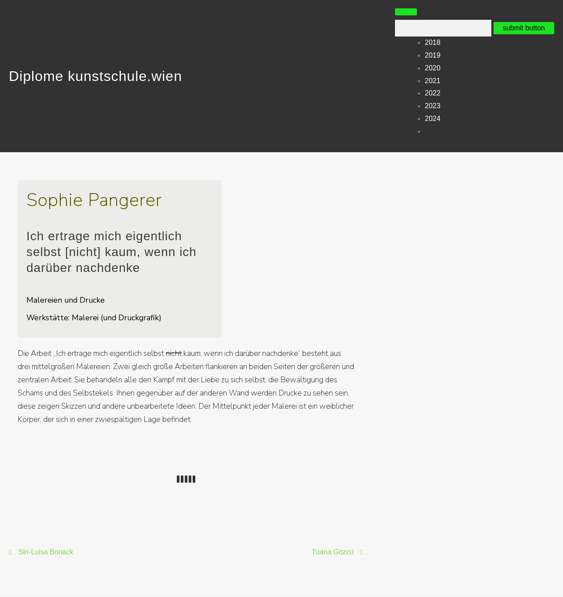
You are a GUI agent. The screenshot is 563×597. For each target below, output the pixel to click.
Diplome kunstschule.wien (95, 76)
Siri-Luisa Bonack (45, 552)
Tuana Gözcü (333, 552)
